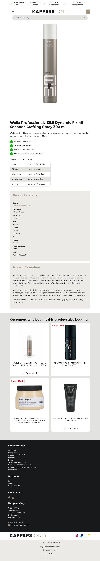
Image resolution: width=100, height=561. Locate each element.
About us (12, 450)
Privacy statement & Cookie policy (22, 467)
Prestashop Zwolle (47, 558)
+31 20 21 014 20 (15, 522)
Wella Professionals (21, 206)
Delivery (11, 458)
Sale (10, 481)
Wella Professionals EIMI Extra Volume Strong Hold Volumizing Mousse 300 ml (29, 364)
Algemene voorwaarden (50, 547)
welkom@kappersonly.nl (19, 525)
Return (11, 460)
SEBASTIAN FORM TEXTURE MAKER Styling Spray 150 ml (70, 364)
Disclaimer (12, 470)
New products (14, 486)
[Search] (50, 17)
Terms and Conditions (17, 462)
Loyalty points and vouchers (19, 465)
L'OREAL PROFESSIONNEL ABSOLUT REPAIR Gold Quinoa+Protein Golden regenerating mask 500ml (29, 420)
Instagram (12, 453)
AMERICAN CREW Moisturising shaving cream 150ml (70, 419)
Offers (10, 483)
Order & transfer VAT (16, 455)
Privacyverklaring (50, 550)
